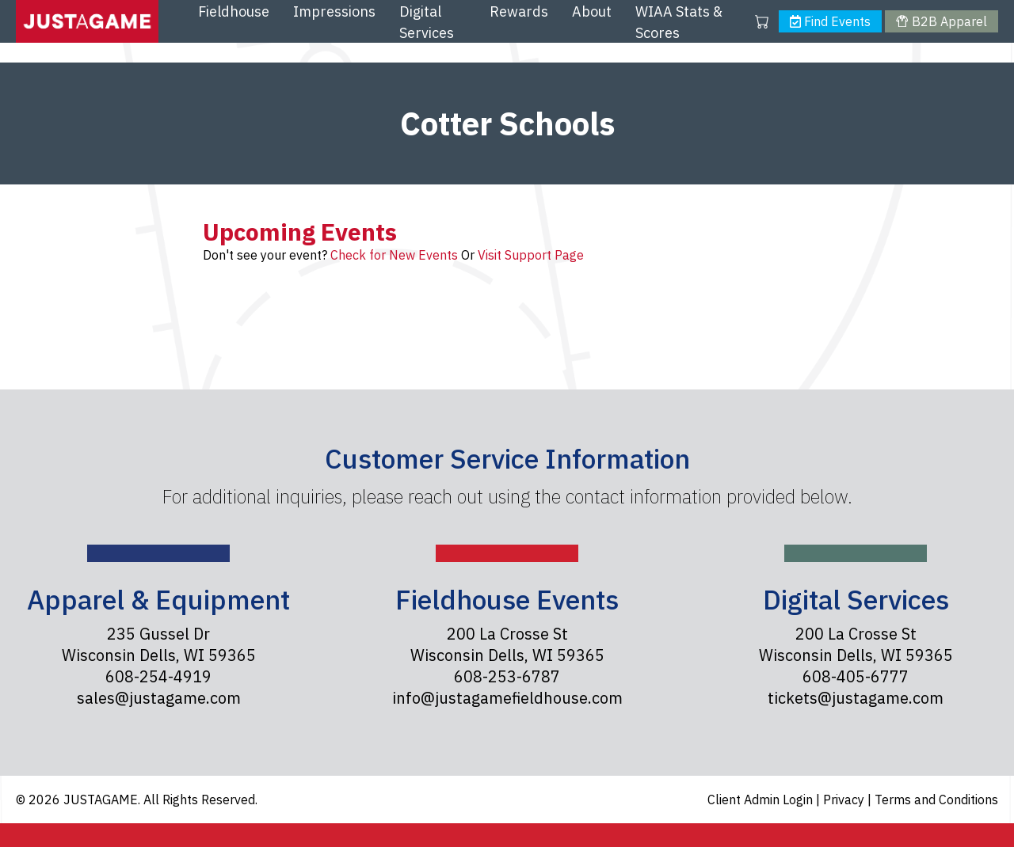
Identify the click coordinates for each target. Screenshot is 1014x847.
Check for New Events (394, 255)
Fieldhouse (233, 11)
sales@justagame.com (159, 697)
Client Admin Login (761, 799)
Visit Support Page (531, 255)
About (592, 11)
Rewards (519, 11)
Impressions (334, 11)
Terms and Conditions (936, 799)
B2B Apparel (941, 21)
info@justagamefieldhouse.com (507, 697)
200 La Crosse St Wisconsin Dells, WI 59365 (507, 644)
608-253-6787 (507, 676)
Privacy (845, 799)
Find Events (830, 21)
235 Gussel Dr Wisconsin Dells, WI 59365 (159, 644)
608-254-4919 (158, 676)
